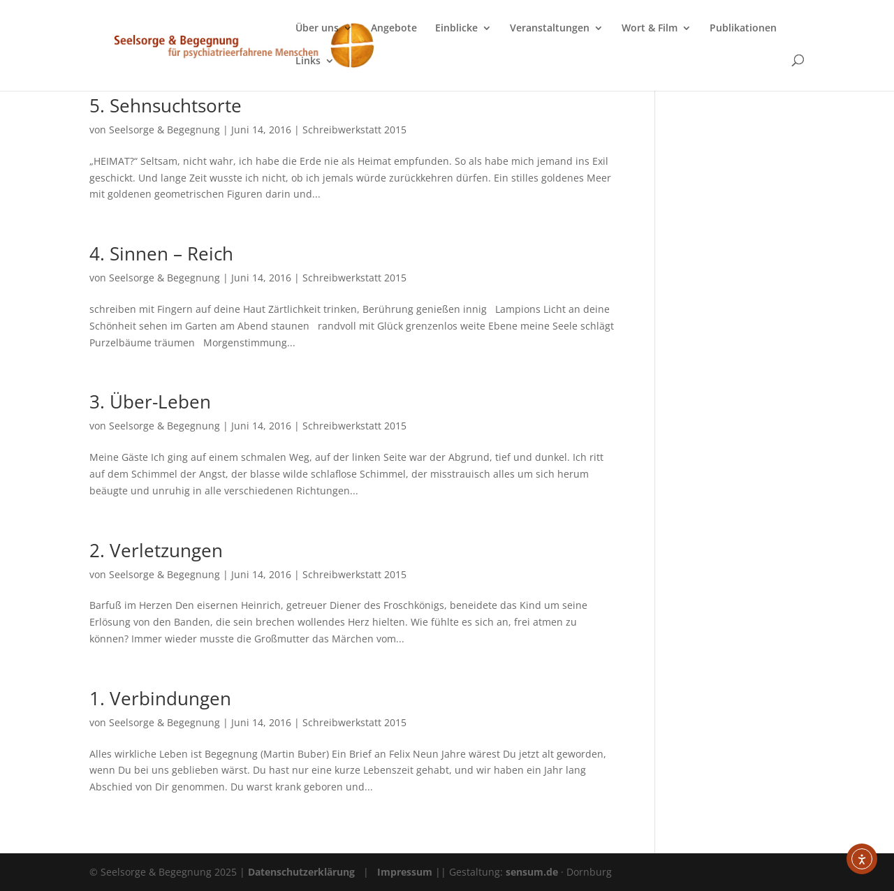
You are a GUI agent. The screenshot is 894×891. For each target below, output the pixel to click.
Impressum (404, 871)
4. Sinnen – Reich (161, 253)
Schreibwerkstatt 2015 (354, 129)
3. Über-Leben (150, 401)
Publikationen (743, 28)
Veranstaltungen (549, 28)
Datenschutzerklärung (301, 871)
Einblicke (456, 28)
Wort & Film (649, 28)
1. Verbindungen (160, 698)
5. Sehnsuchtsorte (165, 105)
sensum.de (533, 871)
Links (308, 61)
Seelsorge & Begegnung (164, 129)
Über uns (317, 28)
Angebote (394, 28)
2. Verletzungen (156, 550)
